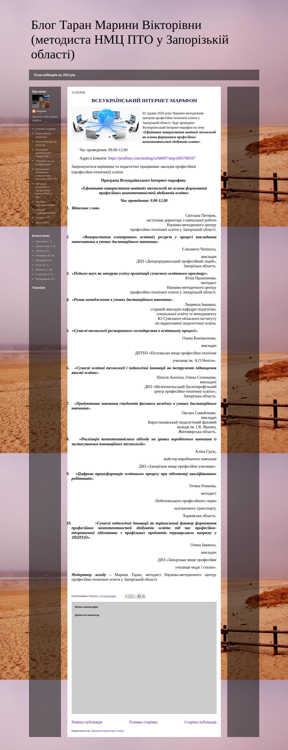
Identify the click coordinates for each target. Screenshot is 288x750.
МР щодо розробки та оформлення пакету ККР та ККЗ (44, 190)
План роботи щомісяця (43, 135)
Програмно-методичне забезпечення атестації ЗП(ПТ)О (47, 174)
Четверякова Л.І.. (46, 278)
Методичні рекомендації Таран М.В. (43, 153)
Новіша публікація (87, 722)
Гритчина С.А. (44, 241)
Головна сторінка (143, 722)
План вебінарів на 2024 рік (54, 75)
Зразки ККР (42, 217)
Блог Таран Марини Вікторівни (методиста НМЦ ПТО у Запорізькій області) (130, 39)
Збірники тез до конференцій (45, 162)
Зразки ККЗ (42, 222)
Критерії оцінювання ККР (45, 211)
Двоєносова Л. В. (46, 246)
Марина (41, 111)
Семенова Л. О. (45, 274)
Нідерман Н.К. (44, 260)
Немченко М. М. (45, 255)
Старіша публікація (200, 722)
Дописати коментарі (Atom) (107, 730)
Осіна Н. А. (42, 264)
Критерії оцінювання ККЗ (45, 203)
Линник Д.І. (43, 250)
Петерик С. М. (44, 269)
